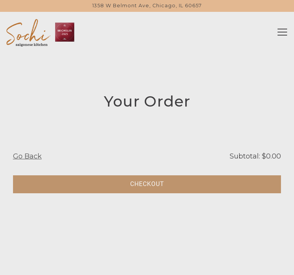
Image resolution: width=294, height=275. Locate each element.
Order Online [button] (147, 264)
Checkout (147, 184)
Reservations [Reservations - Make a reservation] (147, 242)
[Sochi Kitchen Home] (29, 32)
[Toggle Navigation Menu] (282, 32)
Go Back (27, 156)
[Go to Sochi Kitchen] (147, 6)
